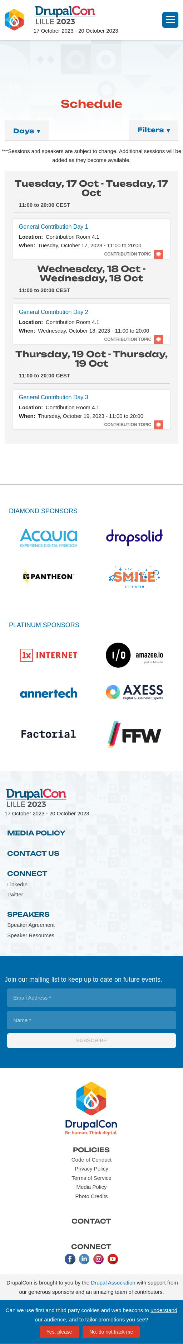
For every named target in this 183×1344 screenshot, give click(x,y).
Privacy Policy (91, 1169)
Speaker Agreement (31, 925)
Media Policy (36, 833)
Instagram (98, 1259)
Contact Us (33, 853)
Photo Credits (91, 1196)
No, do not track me (111, 1332)
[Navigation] (170, 20)
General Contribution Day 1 (53, 227)
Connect (27, 873)
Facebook (70, 1259)
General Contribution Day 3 (53, 397)
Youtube (113, 1259)
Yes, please (59, 1332)
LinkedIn (17, 884)
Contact (91, 1221)
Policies (91, 1150)
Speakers (28, 914)
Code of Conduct (91, 1160)
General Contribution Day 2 (53, 312)
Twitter (15, 894)
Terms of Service (91, 1178)
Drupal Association (113, 1282)
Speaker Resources (30, 935)
